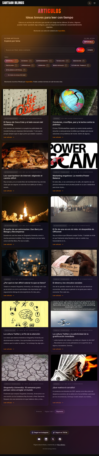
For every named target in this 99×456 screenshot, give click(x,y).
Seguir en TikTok (60, 434)
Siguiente (59, 413)
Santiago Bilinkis (13, 3)
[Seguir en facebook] (60, 441)
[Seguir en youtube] (39, 441)
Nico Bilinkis (61, 446)
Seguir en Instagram (40, 434)
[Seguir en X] (53, 441)
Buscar (80, 50)
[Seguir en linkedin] (46, 441)
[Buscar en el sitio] (89, 3)
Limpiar (90, 50)
